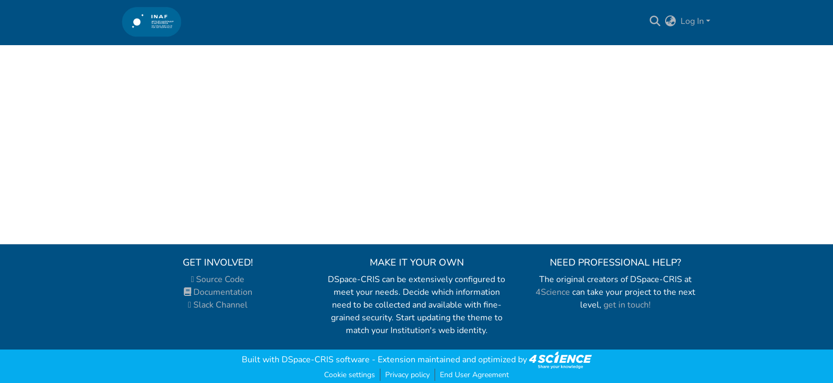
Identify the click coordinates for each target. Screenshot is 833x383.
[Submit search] (655, 21)
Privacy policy (407, 375)
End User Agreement (474, 375)
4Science (553, 292)
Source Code (218, 279)
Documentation (218, 292)
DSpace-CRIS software (326, 359)
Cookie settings (349, 375)
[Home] (152, 21)
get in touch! (627, 305)
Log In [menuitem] (692, 21)
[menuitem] (670, 21)
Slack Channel (218, 305)
